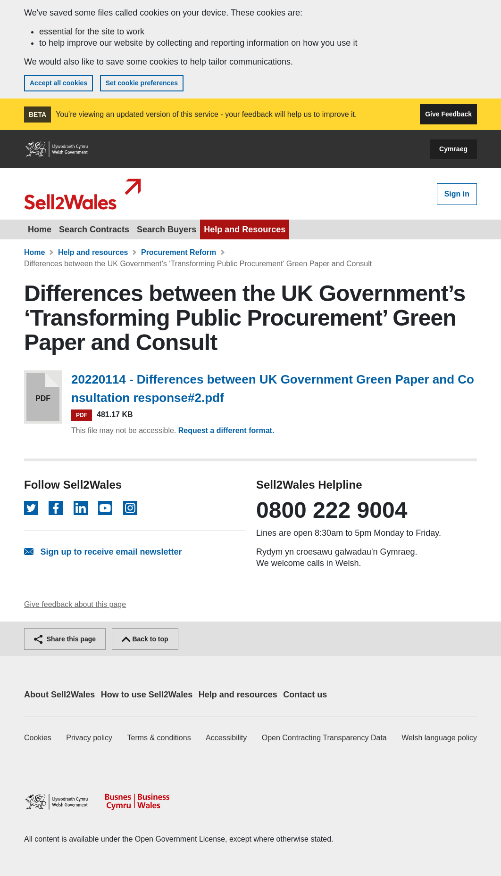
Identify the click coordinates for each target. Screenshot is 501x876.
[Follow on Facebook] (56, 508)
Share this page (65, 639)
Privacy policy (89, 738)
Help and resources (93, 252)
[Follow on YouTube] (105, 508)
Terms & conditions (159, 738)
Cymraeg (453, 149)
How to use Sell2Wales (146, 694)
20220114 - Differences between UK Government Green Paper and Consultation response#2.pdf (272, 388)
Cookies (37, 738)
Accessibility (226, 738)
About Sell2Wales (59, 694)
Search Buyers (166, 229)
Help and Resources (244, 229)
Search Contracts (94, 229)
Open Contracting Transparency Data (324, 738)
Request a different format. (226, 430)
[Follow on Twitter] (31, 508)
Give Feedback (448, 114)
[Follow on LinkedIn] (81, 508)
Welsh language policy (439, 738)
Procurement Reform (178, 252)
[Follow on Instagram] (130, 508)
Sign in (456, 194)
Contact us (305, 694)
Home (39, 229)
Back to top (145, 639)
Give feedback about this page (75, 604)
